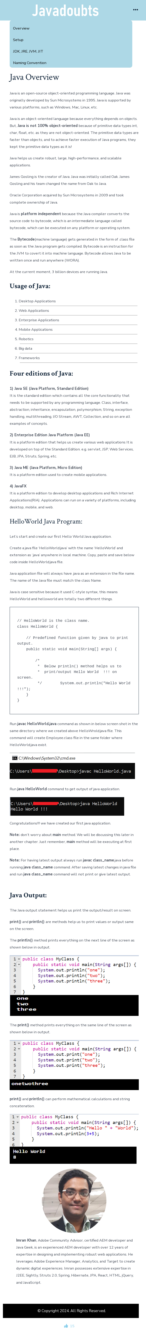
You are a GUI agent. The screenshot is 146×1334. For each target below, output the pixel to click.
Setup (18, 39)
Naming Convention (29, 62)
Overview (21, 28)
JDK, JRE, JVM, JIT (28, 51)
